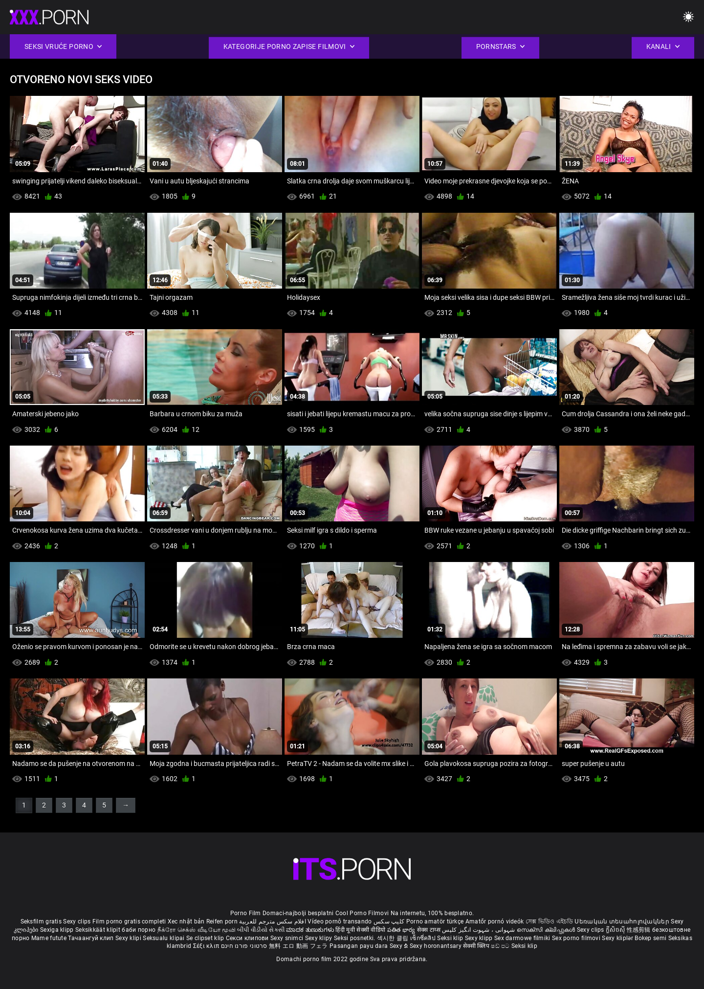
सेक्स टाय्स (429, 929)
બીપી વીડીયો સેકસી (261, 929)
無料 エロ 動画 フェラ (298, 946)
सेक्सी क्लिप (477, 946)
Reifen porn (222, 921)
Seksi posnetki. (355, 938)
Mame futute (48, 938)
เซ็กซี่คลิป (423, 938)
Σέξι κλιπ (207, 946)
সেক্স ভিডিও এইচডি (549, 921)
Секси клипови (248, 938)
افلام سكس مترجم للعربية (272, 921)
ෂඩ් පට (501, 946)
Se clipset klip (206, 938)
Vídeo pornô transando (340, 921)
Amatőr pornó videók (494, 921)
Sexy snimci (287, 938)
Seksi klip (450, 938)
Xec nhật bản (186, 921)
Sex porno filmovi (576, 938)
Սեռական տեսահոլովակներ (622, 921)
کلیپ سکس (389, 921)
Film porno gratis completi (129, 921)
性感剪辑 (640, 929)
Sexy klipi (129, 938)
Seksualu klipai (164, 938)
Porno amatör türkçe (435, 921)
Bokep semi (650, 938)
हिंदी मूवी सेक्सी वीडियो (360, 929)
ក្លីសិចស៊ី (616, 929)
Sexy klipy (319, 938)
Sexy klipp (479, 938)
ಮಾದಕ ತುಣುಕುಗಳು (310, 929)
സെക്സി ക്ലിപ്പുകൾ (547, 929)
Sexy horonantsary (436, 946)
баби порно (138, 929)
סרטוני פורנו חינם (244, 946)
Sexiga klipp (57, 929)
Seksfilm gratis (41, 921)
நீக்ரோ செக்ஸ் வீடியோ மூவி (196, 929)
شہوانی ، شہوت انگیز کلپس (479, 929)
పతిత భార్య (402, 929)
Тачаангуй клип (91, 938)
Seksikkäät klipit (98, 929)
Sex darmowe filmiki (522, 938)
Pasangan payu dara (360, 946)
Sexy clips (77, 921)
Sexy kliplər (618, 938)
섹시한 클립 (393, 938)
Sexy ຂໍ (400, 946)
